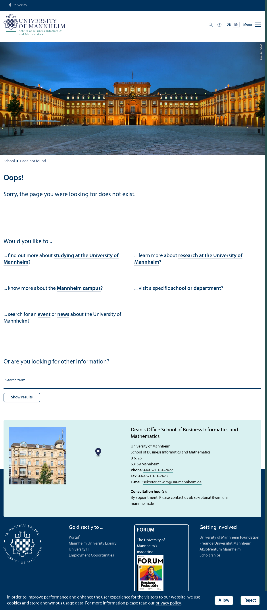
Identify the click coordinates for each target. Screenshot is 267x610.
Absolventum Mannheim (220, 549)
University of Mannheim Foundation (229, 537)
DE (229, 25)
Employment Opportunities (91, 555)
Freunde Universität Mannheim (225, 543)
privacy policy (168, 603)
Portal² (74, 537)
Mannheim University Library (92, 543)
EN (236, 25)
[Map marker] (98, 452)
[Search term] (132, 381)
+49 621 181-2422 (158, 470)
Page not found (33, 161)
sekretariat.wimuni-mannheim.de (172, 482)
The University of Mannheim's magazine (151, 546)
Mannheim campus (79, 288)
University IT (79, 549)
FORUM (145, 530)
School (9, 161)
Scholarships (210, 555)
